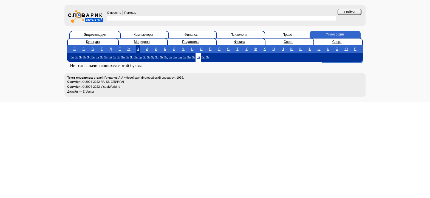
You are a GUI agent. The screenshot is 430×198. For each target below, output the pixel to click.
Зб (76, 57)
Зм (123, 57)
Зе (93, 57)
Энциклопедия (95, 35)
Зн (127, 57)
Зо (132, 57)
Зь (193, 57)
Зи (106, 57)
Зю (203, 57)
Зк (114, 57)
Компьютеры (143, 35)
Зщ (180, 57)
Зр (140, 57)
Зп (135, 57)
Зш (175, 57)
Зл (118, 57)
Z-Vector (88, 91)
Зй (110, 57)
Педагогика (190, 42)
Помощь (130, 12)
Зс (144, 57)
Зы (189, 57)
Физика (239, 42)
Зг (84, 57)
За (72, 57)
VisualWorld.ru (110, 86)
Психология (239, 35)
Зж (97, 57)
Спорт (288, 42)
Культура (93, 42)
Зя (207, 57)
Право (287, 35)
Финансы (191, 35)
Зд (88, 57)
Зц (166, 57)
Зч (170, 57)
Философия (335, 34)
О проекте (114, 12)
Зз (101, 57)
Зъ (184, 57)
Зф (157, 57)
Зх (161, 57)
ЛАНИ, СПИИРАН (113, 81)
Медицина (141, 42)
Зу (152, 57)
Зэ (198, 57)
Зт (148, 57)
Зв (80, 57)
